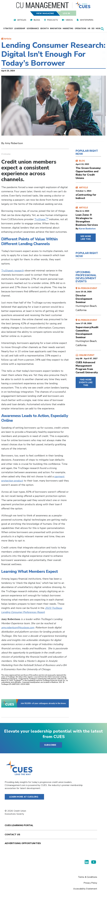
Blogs (37, 20)
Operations (80, 28)
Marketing (68, 28)
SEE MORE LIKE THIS (85, 237)
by (77, 228)
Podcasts (52, 20)
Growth (44, 28)
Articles (21, 20)
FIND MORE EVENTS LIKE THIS (86, 382)
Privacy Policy (90, 883)
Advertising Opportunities (23, 843)
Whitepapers (86, 20)
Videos (69, 20)
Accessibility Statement (85, 888)
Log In (66, 13)
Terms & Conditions (87, 877)
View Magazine (45, 13)
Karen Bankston (87, 228)
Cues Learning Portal (19, 825)
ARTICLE (88, 193)
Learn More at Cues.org (23, 796)
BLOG (88, 169)
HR (89, 28)
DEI (93, 28)
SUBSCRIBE (50, 745)
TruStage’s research (12, 270)
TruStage (41, 219)
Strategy (8, 28)
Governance (33, 28)
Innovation (55, 28)
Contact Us (12, 834)
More (99, 28)
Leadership (19, 28)
